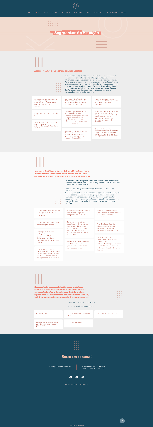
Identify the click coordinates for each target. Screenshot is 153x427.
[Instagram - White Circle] (82, 377)
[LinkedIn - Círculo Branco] (70, 377)
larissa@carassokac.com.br (60, 367)
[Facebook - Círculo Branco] (76, 377)
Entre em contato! (77, 356)
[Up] (122, 420)
